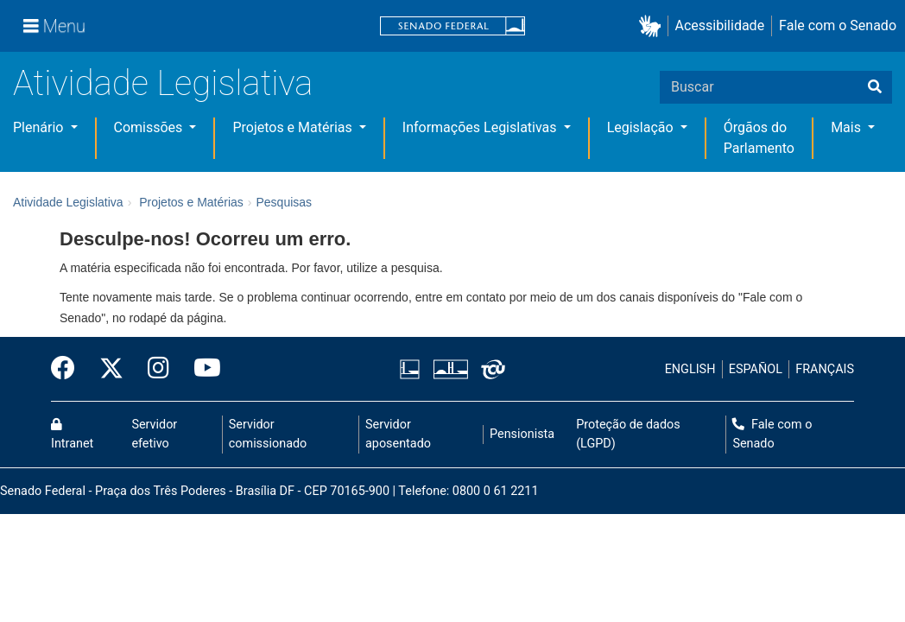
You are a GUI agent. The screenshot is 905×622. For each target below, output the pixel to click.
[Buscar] (875, 87)
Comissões (150, 127)
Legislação (642, 127)
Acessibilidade (720, 25)
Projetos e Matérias (293, 127)
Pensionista (522, 434)
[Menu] (54, 26)
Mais (847, 127)
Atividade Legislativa (163, 83)
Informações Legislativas (481, 127)
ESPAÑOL (755, 369)
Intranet (72, 434)
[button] (653, 26)
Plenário (39, 127)
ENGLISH (690, 369)
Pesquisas (284, 202)
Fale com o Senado (837, 25)
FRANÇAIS (824, 369)
